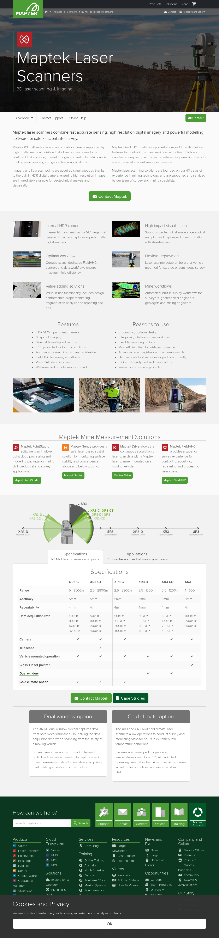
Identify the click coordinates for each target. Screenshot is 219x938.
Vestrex (54, 850)
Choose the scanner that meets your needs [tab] (137, 556)
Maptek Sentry (73, 475)
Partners (186, 855)
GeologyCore (25, 875)
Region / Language (191, 12)
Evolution (21, 866)
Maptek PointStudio (26, 480)
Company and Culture (190, 841)
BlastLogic (22, 861)
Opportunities (156, 873)
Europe (86, 875)
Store (184, 4)
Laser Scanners (26, 851)
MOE (52, 865)
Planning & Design (56, 892)
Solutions (171, 4)
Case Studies (130, 698)
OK (109, 924)
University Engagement (154, 892)
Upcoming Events (155, 862)
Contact (170, 12)
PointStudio (23, 856)
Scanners (72, 12)
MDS (52, 855)
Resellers (187, 860)
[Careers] (141, 815)
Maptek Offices (191, 850)
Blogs (151, 855)
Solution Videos (125, 880)
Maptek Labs (123, 861)
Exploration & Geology (57, 882)
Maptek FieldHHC (175, 480)
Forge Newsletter (119, 848)
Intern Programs (158, 884)
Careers (153, 879)
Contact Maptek (109, 196)
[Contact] (122, 815)
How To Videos (125, 885)
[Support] (104, 815)
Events (150, 844)
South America (91, 892)
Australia (87, 865)
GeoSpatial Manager (23, 883)
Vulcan (20, 846)
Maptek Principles (186, 867)
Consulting (89, 846)
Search (81, 823)
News (150, 839)
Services (86, 839)
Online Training (92, 860)
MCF (52, 860)
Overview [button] (23, 118)
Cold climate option (33, 681)
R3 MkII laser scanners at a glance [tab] (75, 556)
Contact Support (51, 118)
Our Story (186, 893)
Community (188, 875)
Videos (118, 869)
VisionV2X (22, 890)
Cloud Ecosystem (55, 841)
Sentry (20, 870)
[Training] (179, 815)
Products (155, 4)
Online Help (77, 118)
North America (91, 870)
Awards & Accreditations (187, 882)
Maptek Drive (122, 475)
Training (85, 854)
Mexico (92, 885)
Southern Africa (92, 880)
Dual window (29, 673)
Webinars (121, 875)
